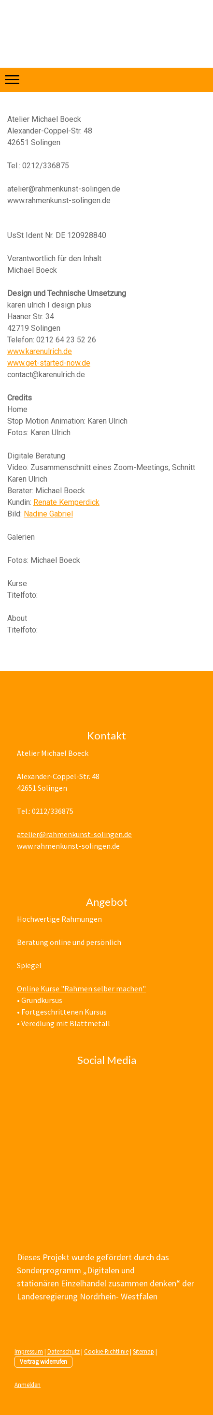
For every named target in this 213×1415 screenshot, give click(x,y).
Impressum (28, 1351)
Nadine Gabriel (48, 513)
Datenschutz (63, 1351)
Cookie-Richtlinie (106, 1351)
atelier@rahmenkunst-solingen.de (74, 834)
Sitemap (143, 1351)
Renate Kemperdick (66, 502)
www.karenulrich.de (39, 351)
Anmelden (27, 1384)
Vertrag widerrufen (43, 1361)
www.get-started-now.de (48, 363)
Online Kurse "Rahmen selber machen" (81, 988)
